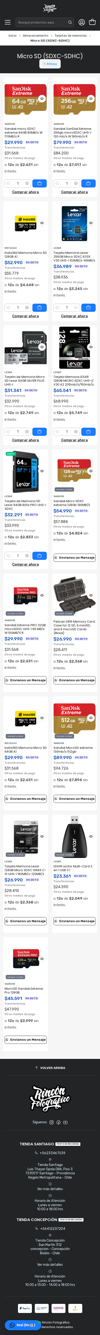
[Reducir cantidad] (8, 183)
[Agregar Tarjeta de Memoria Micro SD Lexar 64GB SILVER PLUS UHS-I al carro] (39, 432)
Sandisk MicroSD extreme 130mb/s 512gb (73, 750)
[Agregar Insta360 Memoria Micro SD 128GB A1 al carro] (39, 308)
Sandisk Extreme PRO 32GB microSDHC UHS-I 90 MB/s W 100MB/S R (25, 629)
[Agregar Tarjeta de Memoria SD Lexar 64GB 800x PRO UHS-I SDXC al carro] (39, 556)
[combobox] (44, 22)
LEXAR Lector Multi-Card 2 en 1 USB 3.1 (72, 868)
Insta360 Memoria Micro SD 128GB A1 (26, 255)
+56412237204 (50, 1229)
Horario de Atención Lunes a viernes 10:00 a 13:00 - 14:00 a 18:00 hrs (50, 1278)
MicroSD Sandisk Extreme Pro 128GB (24, 990)
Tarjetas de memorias (71, 35)
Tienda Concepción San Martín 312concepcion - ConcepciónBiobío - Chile (50, 1244)
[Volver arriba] (50, 1068)
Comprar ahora (25, 192)
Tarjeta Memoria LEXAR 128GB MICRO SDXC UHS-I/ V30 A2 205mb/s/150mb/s (73, 380)
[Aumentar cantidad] (27, 183)
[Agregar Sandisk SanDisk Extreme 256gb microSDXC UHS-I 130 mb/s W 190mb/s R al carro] (88, 183)
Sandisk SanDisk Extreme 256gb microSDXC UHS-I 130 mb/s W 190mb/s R (72, 132)
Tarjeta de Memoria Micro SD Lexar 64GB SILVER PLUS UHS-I (25, 380)
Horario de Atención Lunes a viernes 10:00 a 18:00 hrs (50, 1202)
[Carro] (92, 22)
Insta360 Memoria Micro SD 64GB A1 (26, 750)
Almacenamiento (35, 35)
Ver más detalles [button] (50, 1186)
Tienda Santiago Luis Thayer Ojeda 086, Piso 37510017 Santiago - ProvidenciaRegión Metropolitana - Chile (50, 1169)
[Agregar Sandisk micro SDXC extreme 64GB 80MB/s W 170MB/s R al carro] (39, 183)
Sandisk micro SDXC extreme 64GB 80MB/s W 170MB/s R (23, 132)
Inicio (13, 35)
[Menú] (7, 22)
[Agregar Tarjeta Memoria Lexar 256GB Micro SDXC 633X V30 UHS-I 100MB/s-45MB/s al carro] (88, 308)
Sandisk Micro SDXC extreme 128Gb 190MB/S (71, 503)
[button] (50, 63)
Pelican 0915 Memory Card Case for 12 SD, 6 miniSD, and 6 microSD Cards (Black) (74, 627)
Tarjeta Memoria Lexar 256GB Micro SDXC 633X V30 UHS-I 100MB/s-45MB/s (74, 256)
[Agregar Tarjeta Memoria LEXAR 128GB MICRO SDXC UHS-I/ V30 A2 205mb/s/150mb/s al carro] (88, 432)
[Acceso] (82, 22)
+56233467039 (50, 1153)
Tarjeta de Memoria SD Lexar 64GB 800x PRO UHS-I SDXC (25, 505)
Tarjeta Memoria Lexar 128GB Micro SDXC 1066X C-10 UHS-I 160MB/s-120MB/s (25, 870)
